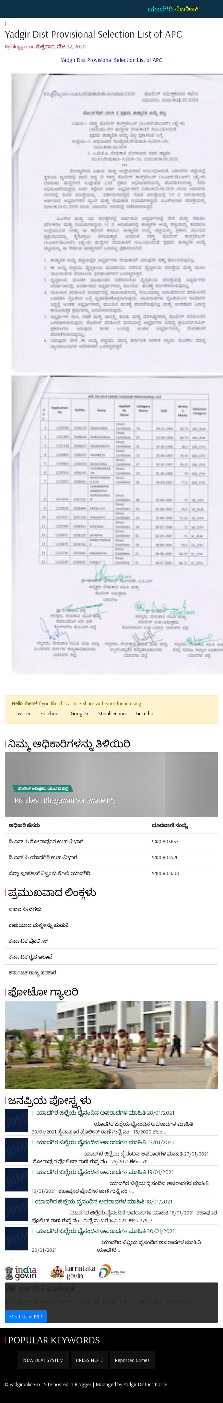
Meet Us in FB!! (25, 1316)
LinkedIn (144, 713)
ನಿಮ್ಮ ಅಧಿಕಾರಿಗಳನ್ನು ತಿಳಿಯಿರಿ (69, 743)
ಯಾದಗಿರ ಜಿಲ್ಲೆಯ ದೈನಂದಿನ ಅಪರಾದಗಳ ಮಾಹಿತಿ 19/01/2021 (104, 1171)
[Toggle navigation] (14, 9)
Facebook (50, 713)
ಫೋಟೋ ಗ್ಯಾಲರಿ (43, 991)
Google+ (79, 713)
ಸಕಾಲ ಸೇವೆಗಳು (25, 909)
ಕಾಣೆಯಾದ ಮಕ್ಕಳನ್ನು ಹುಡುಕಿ (39, 925)
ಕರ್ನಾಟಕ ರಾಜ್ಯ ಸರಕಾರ (32, 972)
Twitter (23, 713)
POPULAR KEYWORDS (54, 1339)
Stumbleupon (112, 713)
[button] (21, 1045)
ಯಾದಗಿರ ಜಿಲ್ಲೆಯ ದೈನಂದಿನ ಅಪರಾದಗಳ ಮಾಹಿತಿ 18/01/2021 (103, 1201)
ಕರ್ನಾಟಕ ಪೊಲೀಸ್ (28, 940)
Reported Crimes (132, 1360)
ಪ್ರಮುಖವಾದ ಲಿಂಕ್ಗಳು (52, 892)
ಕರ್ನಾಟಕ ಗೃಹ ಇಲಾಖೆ (31, 956)
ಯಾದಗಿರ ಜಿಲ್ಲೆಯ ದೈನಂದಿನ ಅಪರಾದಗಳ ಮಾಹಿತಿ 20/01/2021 (105, 1230)
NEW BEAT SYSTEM (43, 1360)
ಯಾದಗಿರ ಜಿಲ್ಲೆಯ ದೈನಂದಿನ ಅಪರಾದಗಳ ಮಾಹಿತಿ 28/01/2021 (104, 1112)
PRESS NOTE (89, 1360)
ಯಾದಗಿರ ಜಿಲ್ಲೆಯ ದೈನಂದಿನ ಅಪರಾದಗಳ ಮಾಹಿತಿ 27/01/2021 (104, 1141)
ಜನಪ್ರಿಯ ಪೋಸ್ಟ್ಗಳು (49, 1100)
